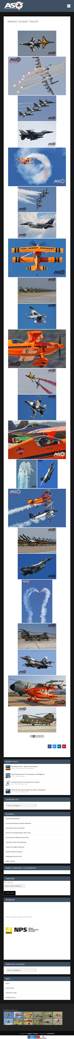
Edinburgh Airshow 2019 (14, 856)
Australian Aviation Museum (15, 828)
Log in (8, 983)
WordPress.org (10, 997)
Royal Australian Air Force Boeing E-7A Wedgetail (27, 774)
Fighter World (10, 861)
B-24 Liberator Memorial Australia (17, 837)
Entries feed (10, 988)
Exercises (22, 768)
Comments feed (11, 993)
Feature (27, 768)
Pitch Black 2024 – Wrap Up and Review (24, 766)
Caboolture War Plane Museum (16, 842)
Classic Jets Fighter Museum (15, 847)
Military (32, 768)
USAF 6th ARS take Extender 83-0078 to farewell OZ (28, 790)
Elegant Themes (33, 1033)
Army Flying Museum (13, 818)
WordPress (50, 1033)
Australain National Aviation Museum (18, 823)
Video (26, 784)
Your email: (8, 882)
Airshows (22, 776)
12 (42, 736)
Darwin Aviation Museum (14, 852)
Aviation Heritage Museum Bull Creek (18, 833)
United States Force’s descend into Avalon (25, 782)
